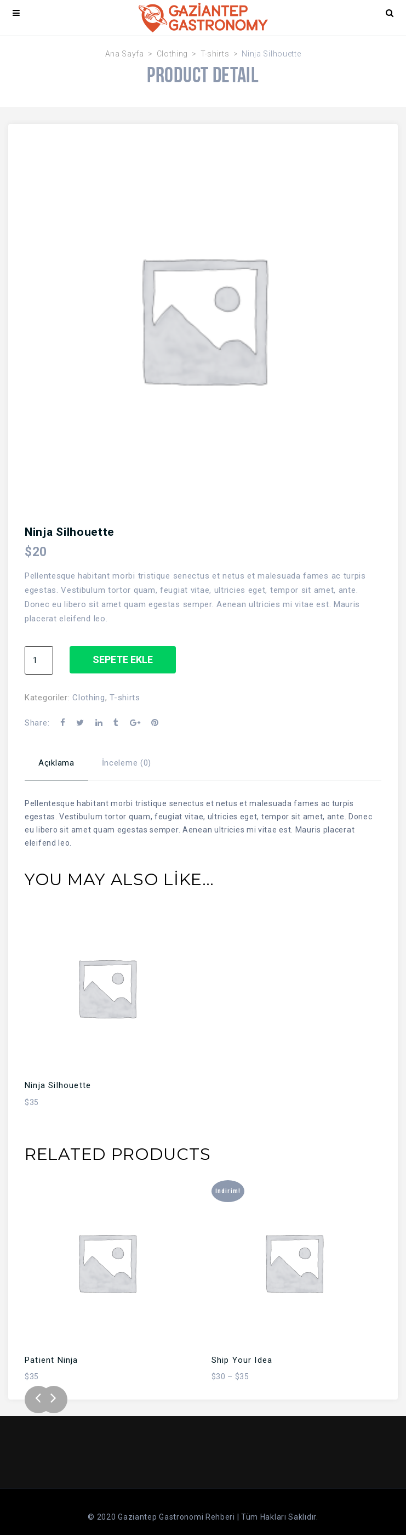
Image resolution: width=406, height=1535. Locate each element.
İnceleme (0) (126, 763)
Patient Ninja (51, 1360)
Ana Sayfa (124, 53)
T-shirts (215, 53)
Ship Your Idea (242, 1360)
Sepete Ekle (123, 659)
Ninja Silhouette (58, 1085)
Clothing (172, 53)
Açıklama (56, 763)
